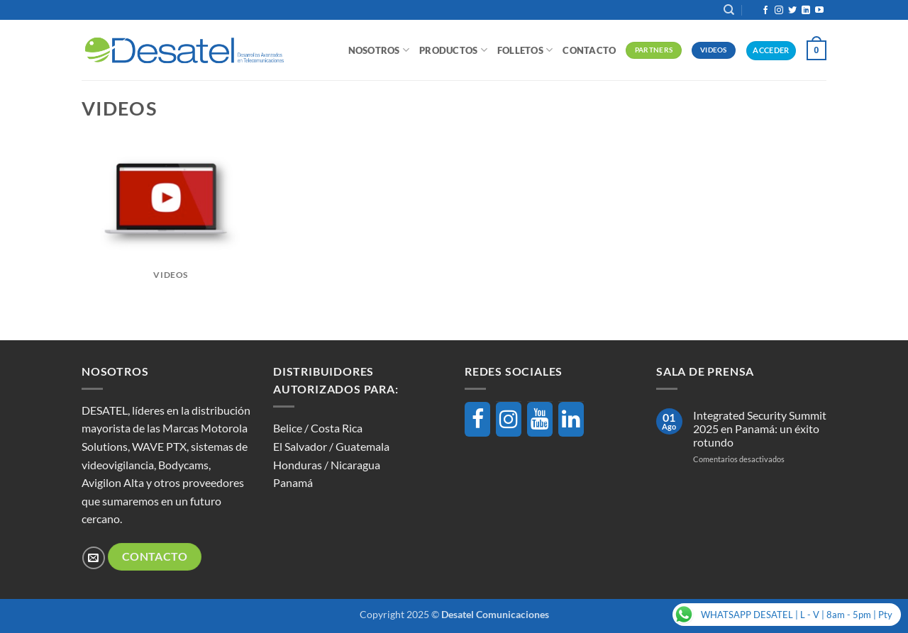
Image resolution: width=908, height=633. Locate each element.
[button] (816, 50)
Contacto (589, 50)
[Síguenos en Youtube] (819, 11)
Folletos (525, 50)
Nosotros (379, 50)
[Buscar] (729, 10)
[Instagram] (508, 419)
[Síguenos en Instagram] (779, 11)
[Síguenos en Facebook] (765, 11)
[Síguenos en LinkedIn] (806, 11)
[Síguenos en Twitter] (792, 11)
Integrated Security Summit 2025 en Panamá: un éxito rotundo (759, 428)
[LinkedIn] (571, 419)
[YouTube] (540, 419)
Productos (453, 50)
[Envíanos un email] (93, 557)
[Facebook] (477, 419)
